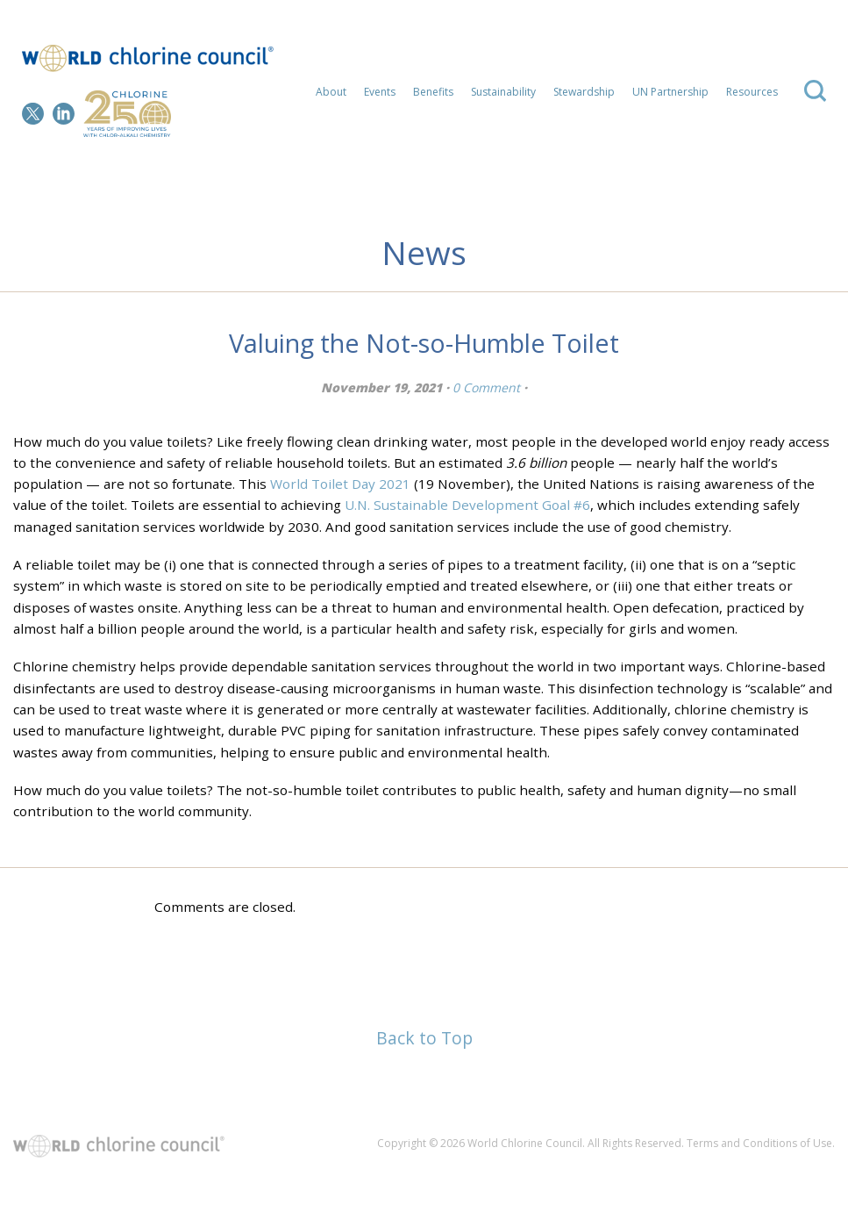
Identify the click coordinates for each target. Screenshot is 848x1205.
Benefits (433, 91)
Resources (752, 91)
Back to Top (424, 1037)
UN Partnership (670, 91)
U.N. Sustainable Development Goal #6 (467, 504)
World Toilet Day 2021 (340, 483)
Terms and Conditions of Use (759, 1143)
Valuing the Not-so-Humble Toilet (424, 343)
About (331, 91)
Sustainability (503, 91)
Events (379, 91)
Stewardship (584, 91)
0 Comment (486, 387)
